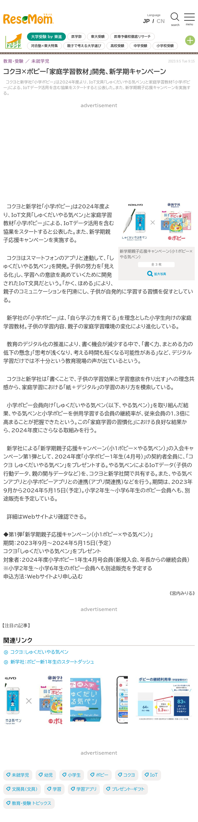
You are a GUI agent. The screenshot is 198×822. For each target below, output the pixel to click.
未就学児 (20, 775)
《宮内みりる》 (182, 593)
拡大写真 (160, 273)
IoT (154, 775)
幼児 (48, 775)
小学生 (74, 775)
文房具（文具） (25, 789)
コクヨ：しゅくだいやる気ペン (40, 652)
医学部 (76, 36)
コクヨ (129, 775)
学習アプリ (86, 789)
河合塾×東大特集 (44, 45)
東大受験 (98, 36)
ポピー (102, 775)
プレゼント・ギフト (128, 789)
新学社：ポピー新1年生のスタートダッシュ (52, 662)
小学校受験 (165, 45)
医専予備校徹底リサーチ (132, 36)
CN (160, 21)
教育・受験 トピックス (31, 803)
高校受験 (117, 45)
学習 (57, 789)
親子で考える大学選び (84, 45)
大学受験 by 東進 (46, 36)
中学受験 (140, 45)
